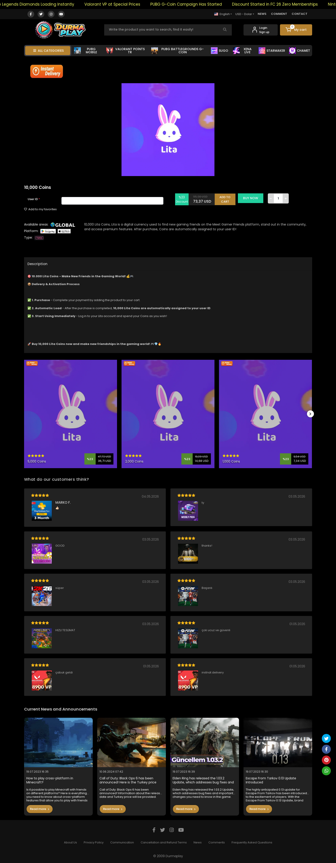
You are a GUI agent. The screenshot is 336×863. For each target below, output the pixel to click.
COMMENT (279, 14)
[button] (296, 30)
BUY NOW (252, 198)
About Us (70, 842)
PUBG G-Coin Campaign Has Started (197, 4)
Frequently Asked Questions (252, 842)
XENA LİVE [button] (242, 50)
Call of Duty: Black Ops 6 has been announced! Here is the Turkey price (127, 780)
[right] (312, 414)
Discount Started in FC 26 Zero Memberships (286, 4)
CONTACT (299, 14)
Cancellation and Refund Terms (164, 842)
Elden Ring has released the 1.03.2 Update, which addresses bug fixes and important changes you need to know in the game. (204, 780)
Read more (39, 809)
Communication (122, 842)
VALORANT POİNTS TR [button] (125, 50)
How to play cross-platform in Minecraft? (49, 780)
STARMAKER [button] (272, 50)
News (198, 842)
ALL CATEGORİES (48, 50)
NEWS (262, 14)
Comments (216, 842)
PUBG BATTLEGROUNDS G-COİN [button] (177, 50)
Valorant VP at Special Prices (123, 4)
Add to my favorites (40, 209)
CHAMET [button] (299, 50)
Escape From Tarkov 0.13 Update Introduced (271, 780)
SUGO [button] (219, 50)
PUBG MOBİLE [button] (85, 50)
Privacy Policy (94, 842)
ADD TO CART (227, 198)
